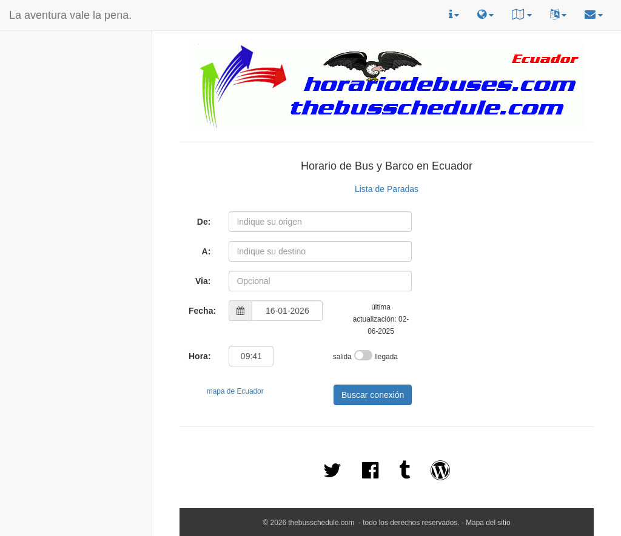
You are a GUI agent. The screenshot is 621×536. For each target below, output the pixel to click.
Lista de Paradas (386, 189)
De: (204, 222)
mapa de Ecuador (235, 391)
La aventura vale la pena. (70, 15)
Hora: (200, 356)
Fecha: (202, 311)
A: (206, 251)
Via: (202, 281)
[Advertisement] (38, 109)
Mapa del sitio (488, 522)
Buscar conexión (372, 395)
